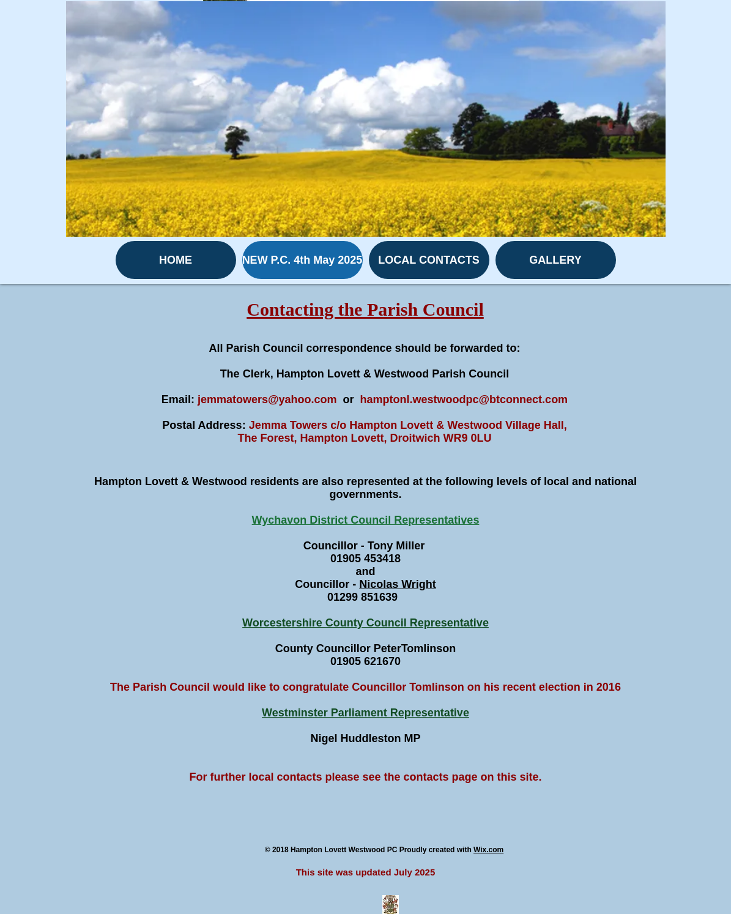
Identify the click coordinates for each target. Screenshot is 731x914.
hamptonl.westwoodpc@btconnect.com (464, 399)
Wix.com (488, 849)
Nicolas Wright (397, 584)
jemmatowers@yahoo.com (267, 399)
